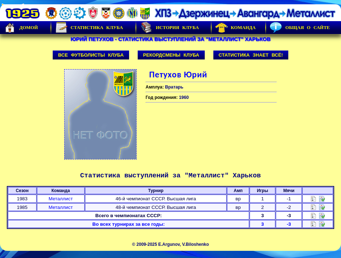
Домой (21, 27)
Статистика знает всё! (251, 55)
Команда (235, 27)
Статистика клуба (89, 27)
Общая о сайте (300, 27)
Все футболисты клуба (91, 55)
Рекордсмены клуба (171, 55)
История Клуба (169, 27)
